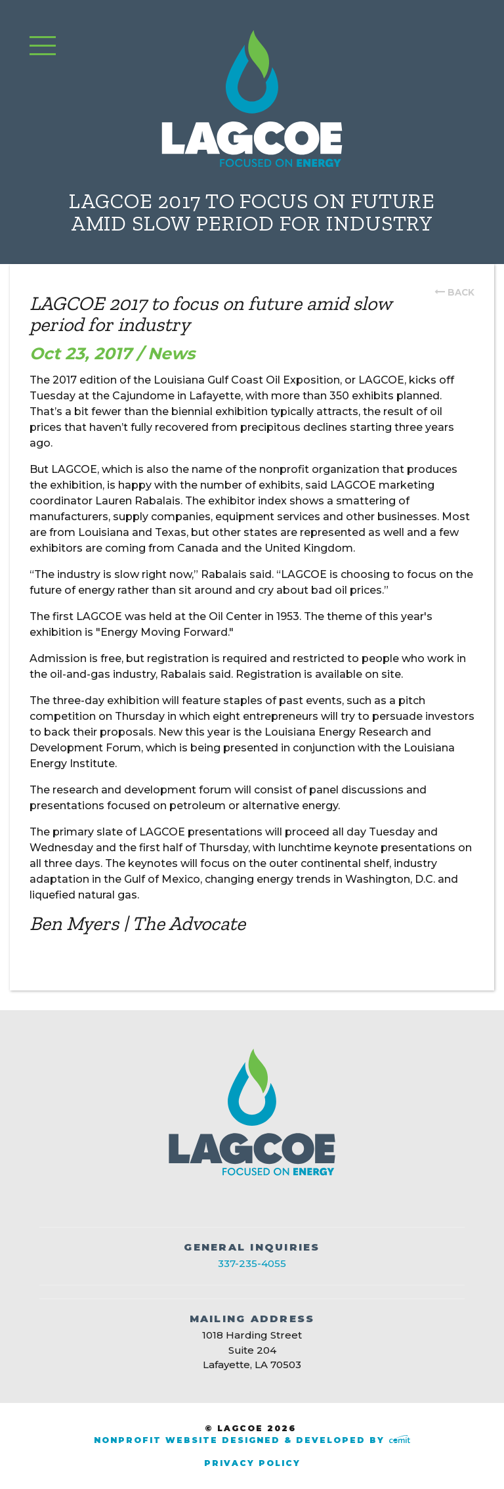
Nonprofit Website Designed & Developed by (252, 1440)
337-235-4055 (252, 1263)
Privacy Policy (252, 1463)
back (461, 292)
